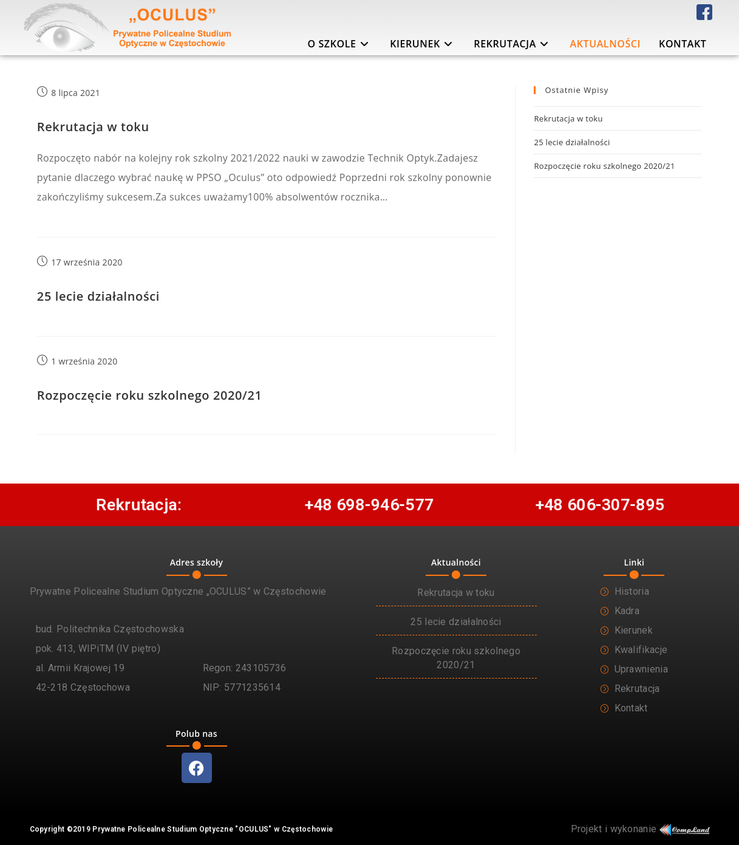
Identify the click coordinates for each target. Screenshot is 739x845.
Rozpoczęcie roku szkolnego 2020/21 (149, 395)
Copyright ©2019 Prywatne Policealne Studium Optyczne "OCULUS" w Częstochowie (181, 829)
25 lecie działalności (98, 296)
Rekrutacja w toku (93, 126)
